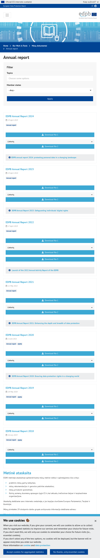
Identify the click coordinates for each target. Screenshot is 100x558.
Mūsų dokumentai (39, 45)
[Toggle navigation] (7, 15)
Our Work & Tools (20, 45)
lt (92, 6)
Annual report (11, 125)
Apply (50, 98)
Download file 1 (50, 134)
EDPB (20, 344)
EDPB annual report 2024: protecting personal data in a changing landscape (43, 157)
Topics (10, 73)
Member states (14, 85)
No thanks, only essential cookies (69, 552)
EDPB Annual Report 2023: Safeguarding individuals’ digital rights (39, 210)
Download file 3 (50, 259)
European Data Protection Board (14, 6)
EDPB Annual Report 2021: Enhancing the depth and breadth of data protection (45, 323)
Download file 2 (50, 146)
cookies (27, 545)
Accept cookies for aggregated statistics (25, 552)
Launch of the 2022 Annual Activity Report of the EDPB (34, 270)
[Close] (95, 520)
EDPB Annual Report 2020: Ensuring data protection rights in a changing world (45, 376)
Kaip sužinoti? (91, 2)
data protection (42, 545)
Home (5, 45)
